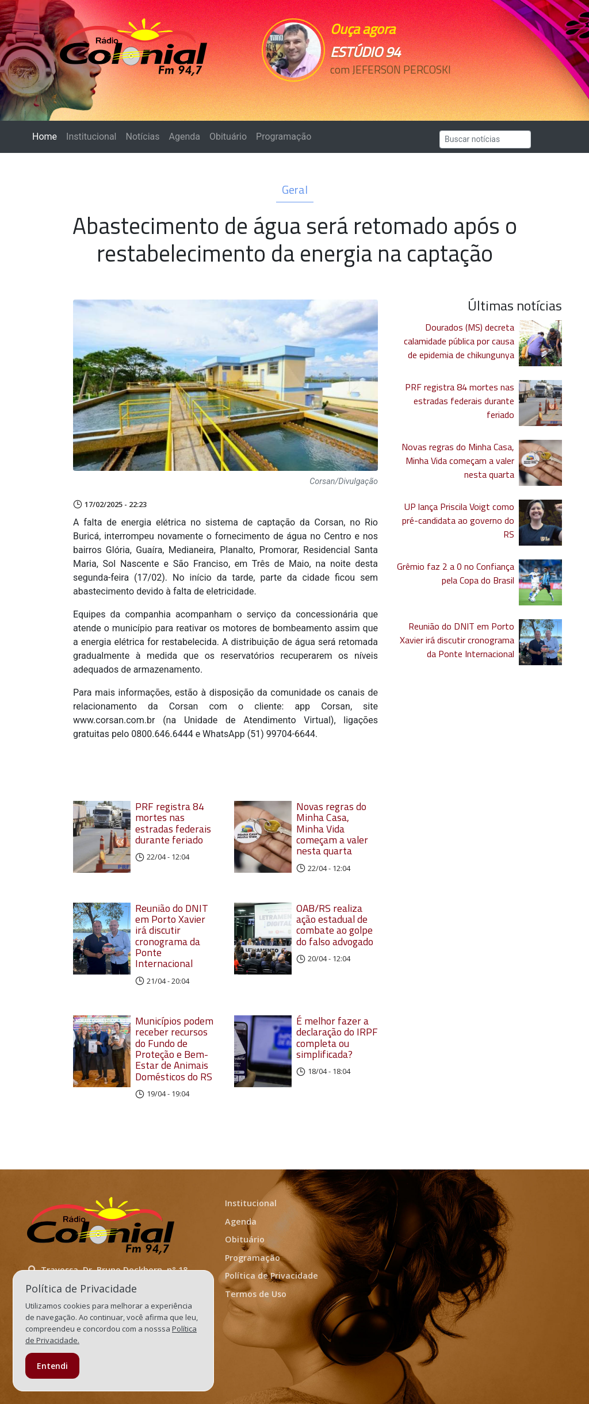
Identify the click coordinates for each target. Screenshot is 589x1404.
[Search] (485, 139)
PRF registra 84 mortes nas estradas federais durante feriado (173, 823)
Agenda (184, 136)
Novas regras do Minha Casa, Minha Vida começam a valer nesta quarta (332, 828)
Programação (283, 136)
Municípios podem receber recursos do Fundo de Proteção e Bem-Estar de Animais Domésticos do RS (174, 1048)
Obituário (228, 136)
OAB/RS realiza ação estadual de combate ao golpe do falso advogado (334, 924)
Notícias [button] (143, 136)
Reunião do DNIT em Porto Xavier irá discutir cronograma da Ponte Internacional (171, 936)
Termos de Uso (255, 1293)
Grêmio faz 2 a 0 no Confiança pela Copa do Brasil (455, 573)
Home (47, 136)
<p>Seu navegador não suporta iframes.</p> (382, 90)
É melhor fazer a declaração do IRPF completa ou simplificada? (337, 1037)
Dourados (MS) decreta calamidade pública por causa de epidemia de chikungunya (459, 341)
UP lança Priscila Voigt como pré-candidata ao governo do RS (458, 520)
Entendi (52, 1365)
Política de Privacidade (271, 1275)
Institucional (91, 136)
